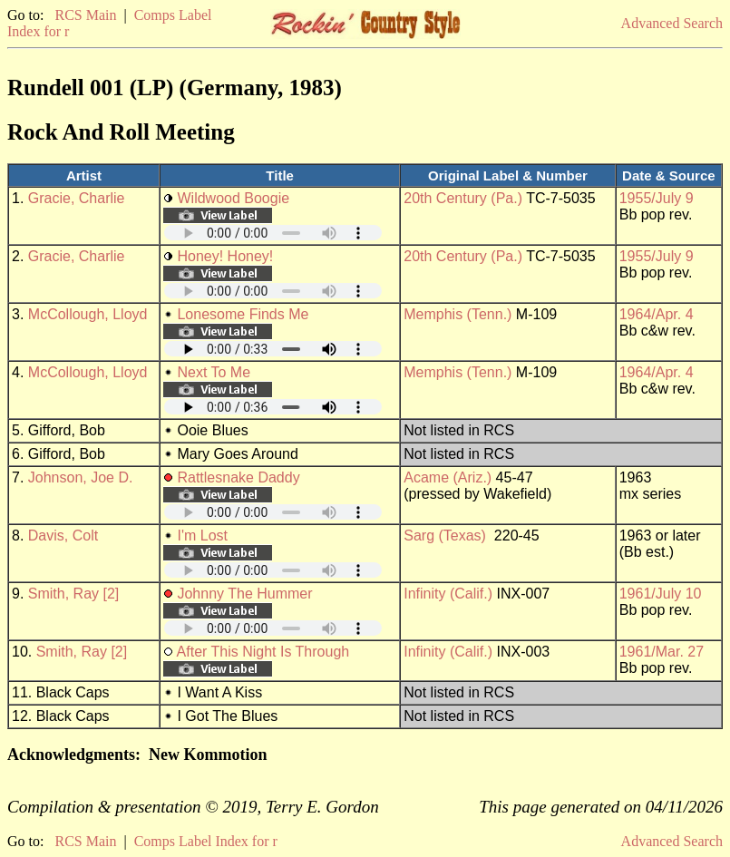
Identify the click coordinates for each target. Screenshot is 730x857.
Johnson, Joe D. (80, 477)
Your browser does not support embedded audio (273, 232)
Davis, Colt (63, 535)
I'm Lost (202, 535)
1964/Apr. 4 (656, 314)
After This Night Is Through (263, 651)
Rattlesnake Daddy (238, 477)
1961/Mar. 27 (661, 651)
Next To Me (213, 372)
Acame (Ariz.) (448, 477)
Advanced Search (672, 23)
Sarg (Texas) (445, 535)
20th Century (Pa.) (463, 198)
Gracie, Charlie (76, 198)
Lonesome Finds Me (242, 314)
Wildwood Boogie (233, 198)
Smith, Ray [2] (73, 593)
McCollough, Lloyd (88, 314)
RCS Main (85, 15)
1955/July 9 (656, 198)
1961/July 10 (660, 593)
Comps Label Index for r (205, 841)
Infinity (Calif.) (448, 593)
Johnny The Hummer (244, 593)
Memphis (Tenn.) (457, 314)
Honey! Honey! (225, 256)
